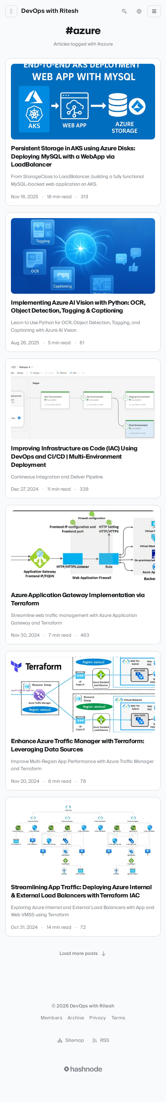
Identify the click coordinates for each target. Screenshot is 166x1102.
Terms (118, 1018)
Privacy (97, 1018)
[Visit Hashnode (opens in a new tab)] (83, 1069)
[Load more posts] (83, 953)
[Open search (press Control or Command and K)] (124, 11)
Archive (75, 1018)
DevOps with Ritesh (49, 11)
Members (51, 1018)
